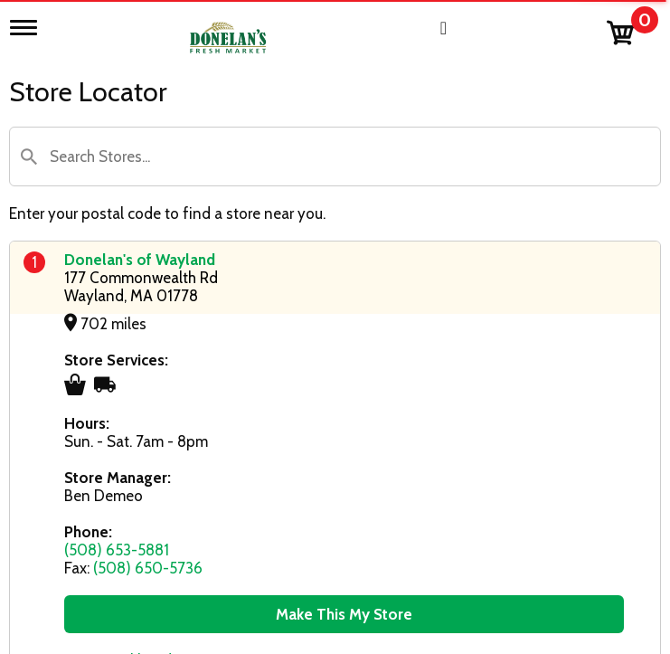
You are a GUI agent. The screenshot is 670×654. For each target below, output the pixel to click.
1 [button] (34, 262)
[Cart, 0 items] (631, 28)
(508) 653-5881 (116, 550)
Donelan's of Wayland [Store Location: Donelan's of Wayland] (139, 260)
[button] (29, 156)
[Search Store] (335, 156)
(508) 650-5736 (148, 568)
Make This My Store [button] (344, 614)
